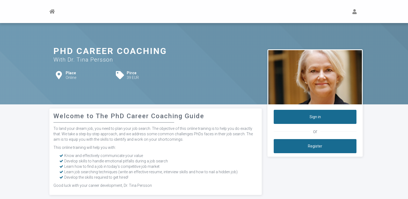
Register (315, 146)
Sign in (315, 117)
